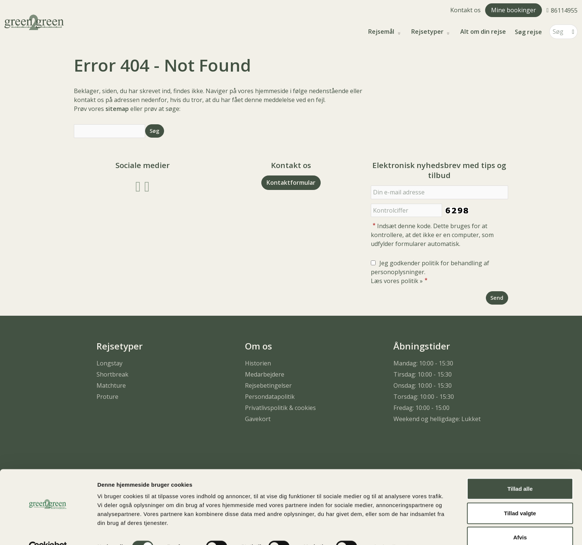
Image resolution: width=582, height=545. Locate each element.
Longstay (109, 363)
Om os (258, 346)
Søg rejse (528, 32)
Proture (107, 397)
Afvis (520, 521)
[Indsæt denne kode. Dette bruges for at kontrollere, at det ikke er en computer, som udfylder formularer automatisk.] (406, 210)
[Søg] (558, 32)
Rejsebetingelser (268, 385)
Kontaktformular (291, 182)
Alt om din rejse (483, 32)
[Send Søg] (154, 130)
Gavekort (258, 419)
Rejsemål (382, 32)
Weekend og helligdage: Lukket (437, 419)
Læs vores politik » (397, 281)
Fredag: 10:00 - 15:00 (421, 408)
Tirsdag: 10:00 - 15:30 (422, 374)
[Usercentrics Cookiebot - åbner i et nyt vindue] (48, 530)
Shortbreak (112, 374)
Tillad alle (520, 472)
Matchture (111, 385)
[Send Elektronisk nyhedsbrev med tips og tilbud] (497, 297)
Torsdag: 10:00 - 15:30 (423, 397)
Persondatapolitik (270, 397)
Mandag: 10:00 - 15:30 (423, 363)
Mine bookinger (513, 10)
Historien (258, 363)
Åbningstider (421, 346)
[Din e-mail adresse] (439, 192)
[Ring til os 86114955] (562, 10)
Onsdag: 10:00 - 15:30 (422, 385)
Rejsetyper (428, 32)
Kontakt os (465, 10)
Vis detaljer (386, 530)
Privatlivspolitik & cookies (280, 408)
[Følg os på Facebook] (138, 185)
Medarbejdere (264, 374)
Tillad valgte (520, 496)
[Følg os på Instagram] (147, 185)
